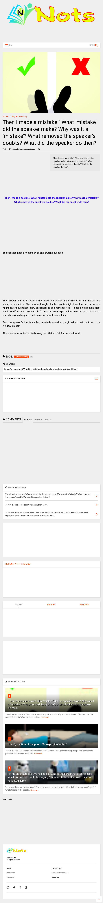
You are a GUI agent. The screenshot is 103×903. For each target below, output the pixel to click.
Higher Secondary (19, 116)
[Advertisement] (51, 35)
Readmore (45, 717)
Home (5, 116)
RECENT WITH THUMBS (17, 564)
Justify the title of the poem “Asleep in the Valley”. (37, 744)
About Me (55, 877)
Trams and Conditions (60, 873)
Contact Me (11, 877)
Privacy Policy (57, 868)
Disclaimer (11, 873)
